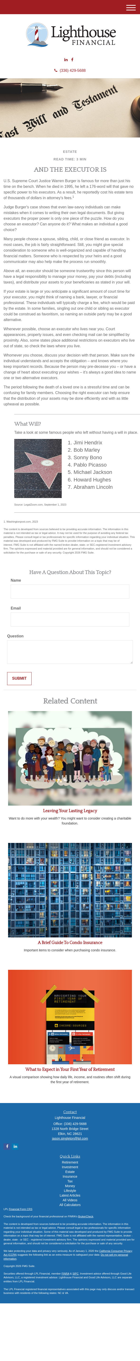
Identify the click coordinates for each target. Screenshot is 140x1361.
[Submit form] (19, 678)
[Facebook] (72, 60)
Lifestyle (70, 1191)
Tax (70, 1181)
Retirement (70, 1162)
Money (70, 1186)
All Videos (70, 1200)
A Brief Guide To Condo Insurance (70, 942)
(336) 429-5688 (70, 71)
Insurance (70, 1176)
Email (16, 608)
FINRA (65, 1273)
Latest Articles (70, 1195)
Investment (70, 1167)
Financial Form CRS (20, 1209)
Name (16, 580)
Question (15, 636)
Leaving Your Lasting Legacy (70, 811)
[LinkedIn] (66, 60)
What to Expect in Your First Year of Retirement (70, 1069)
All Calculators (69, 1205)
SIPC (75, 1273)
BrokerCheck (85, 1216)
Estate (70, 1172)
